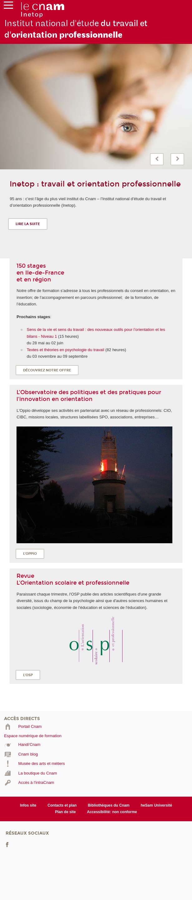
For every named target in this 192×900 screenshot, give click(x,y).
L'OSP (28, 675)
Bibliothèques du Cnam (109, 805)
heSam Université (156, 805)
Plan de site (65, 812)
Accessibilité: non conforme (112, 812)
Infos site (28, 805)
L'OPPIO (30, 554)
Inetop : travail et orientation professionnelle (95, 184)
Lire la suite (28, 224)
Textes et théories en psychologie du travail (66, 349)
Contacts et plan (61, 805)
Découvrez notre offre (47, 370)
